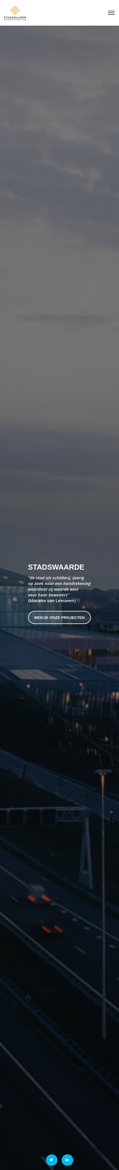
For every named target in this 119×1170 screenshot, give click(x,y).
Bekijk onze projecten (59, 617)
